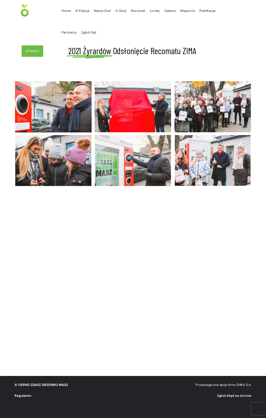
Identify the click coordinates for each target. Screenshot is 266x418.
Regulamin (23, 395)
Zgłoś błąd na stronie (234, 395)
